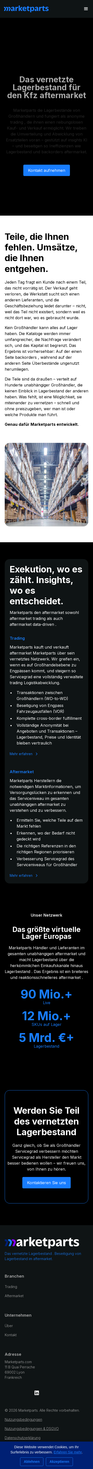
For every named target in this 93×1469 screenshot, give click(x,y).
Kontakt (11, 1335)
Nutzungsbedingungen (23, 1419)
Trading (11, 1287)
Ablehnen (32, 1462)
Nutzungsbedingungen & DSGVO (32, 1428)
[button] (86, 9)
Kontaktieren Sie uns (46, 1182)
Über (9, 1326)
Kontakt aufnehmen (46, 173)
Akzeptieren (59, 1462)
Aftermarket (14, 1296)
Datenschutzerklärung (22, 1438)
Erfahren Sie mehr (68, 1452)
